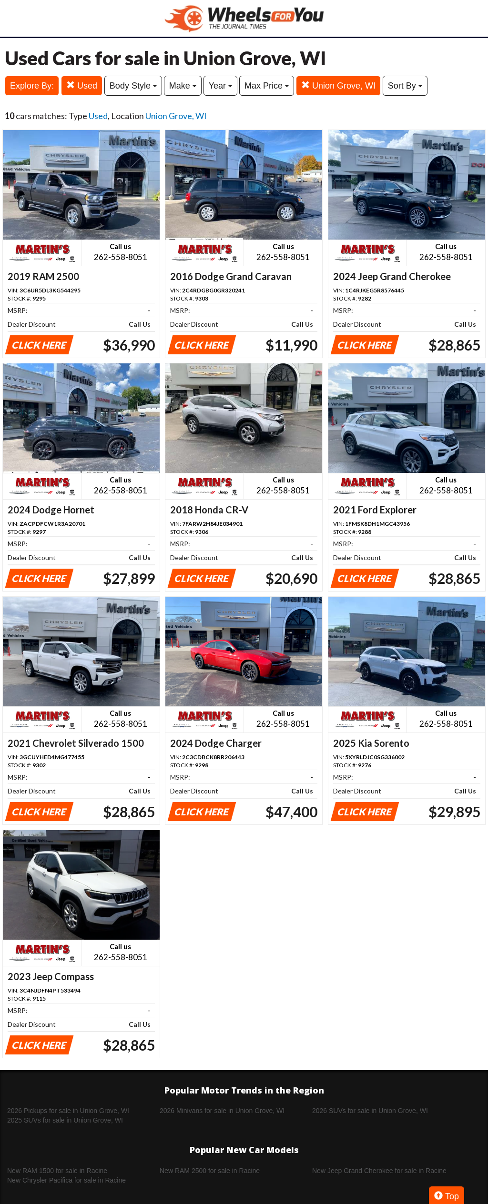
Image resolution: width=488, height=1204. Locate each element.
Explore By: (32, 85)
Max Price (266, 85)
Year (220, 85)
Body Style (133, 85)
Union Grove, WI (338, 85)
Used (81, 85)
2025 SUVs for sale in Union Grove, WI (65, 1120)
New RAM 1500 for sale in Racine (57, 1170)
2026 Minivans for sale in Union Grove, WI (222, 1110)
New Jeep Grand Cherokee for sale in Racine (379, 1170)
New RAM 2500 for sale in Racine (210, 1170)
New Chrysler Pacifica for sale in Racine (66, 1180)
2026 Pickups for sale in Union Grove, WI (68, 1110)
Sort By (405, 85)
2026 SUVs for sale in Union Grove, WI (370, 1110)
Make (182, 85)
